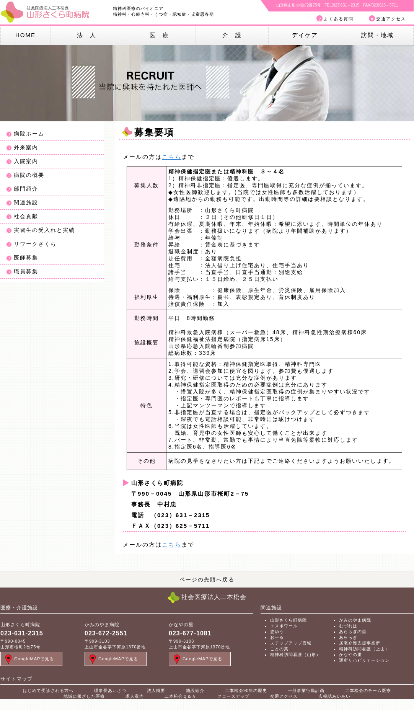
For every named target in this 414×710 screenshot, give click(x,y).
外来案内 (26, 147)
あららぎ (348, 637)
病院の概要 (29, 175)
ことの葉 (279, 648)
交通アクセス (391, 18)
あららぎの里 (353, 631)
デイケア (305, 35)
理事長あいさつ (110, 690)
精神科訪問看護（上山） (364, 648)
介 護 (232, 35)
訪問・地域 (377, 35)
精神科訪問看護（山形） (295, 654)
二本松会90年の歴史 (246, 690)
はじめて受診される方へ (48, 690)
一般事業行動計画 (306, 690)
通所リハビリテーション (364, 660)
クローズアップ (233, 696)
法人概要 (156, 690)
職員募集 (26, 271)
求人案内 (135, 696)
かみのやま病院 (355, 620)
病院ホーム (29, 134)
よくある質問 (339, 18)
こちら (171, 156)
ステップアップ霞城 (290, 643)
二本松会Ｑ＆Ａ (180, 696)
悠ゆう (277, 631)
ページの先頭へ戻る (207, 579)
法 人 (86, 35)
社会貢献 (26, 216)
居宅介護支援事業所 (359, 643)
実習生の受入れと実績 (44, 230)
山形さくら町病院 (288, 620)
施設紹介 (195, 690)
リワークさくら (35, 244)
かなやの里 (350, 654)
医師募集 (26, 258)
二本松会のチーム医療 (368, 690)
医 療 (159, 35)
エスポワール (284, 625)
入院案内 (26, 161)
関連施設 (26, 202)
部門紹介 (26, 189)
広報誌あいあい (334, 696)
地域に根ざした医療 (84, 696)
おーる (277, 637)
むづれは (348, 625)
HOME (25, 35)
